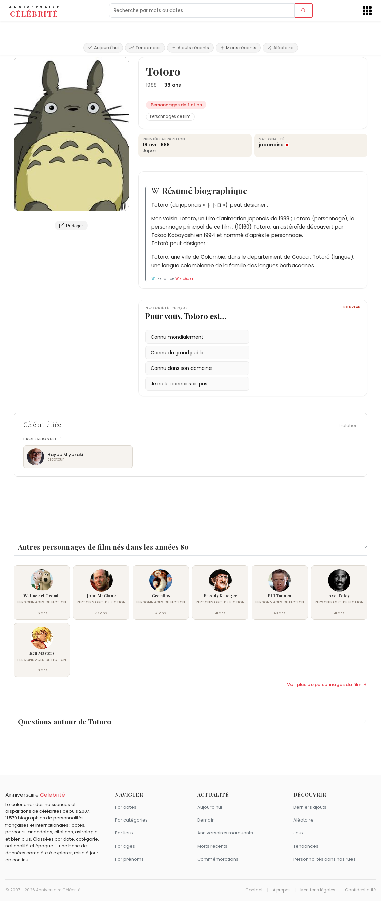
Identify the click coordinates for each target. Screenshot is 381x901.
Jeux (298, 833)
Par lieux (124, 833)
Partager (71, 225)
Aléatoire (280, 28)
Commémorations (217, 859)
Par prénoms (129, 859)
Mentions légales (317, 890)
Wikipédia (184, 278)
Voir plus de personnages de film (327, 684)
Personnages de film (170, 116)
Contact (254, 890)
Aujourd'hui (103, 28)
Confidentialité (360, 890)
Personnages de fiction (64, 49)
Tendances (145, 28)
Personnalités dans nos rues (324, 859)
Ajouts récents (190, 28)
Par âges (125, 846)
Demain (206, 820)
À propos (282, 890)
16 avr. (150, 144)
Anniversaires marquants (225, 833)
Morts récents (238, 28)
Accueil (24, 49)
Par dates (125, 807)
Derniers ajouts (309, 807)
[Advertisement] (190, 505)
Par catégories (131, 820)
